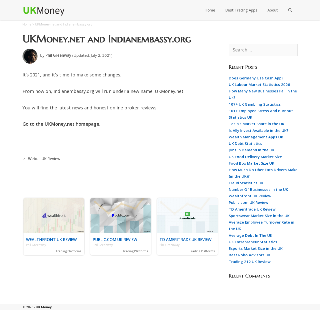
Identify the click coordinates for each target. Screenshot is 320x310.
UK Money (44, 307)
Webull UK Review (44, 158)
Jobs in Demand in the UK (251, 149)
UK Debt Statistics (245, 143)
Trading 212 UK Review (249, 261)
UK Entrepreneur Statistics (253, 241)
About (273, 9)
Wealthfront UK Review (51, 239)
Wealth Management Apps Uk (256, 136)
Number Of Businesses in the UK (258, 189)
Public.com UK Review (115, 239)
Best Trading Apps (241, 9)
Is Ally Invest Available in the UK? (258, 130)
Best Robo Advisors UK (249, 254)
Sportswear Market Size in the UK (259, 215)
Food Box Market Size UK (251, 163)
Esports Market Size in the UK (255, 248)
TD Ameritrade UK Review (186, 239)
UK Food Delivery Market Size (255, 156)
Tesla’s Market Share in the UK (256, 123)
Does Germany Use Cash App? (256, 77)
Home (209, 9)
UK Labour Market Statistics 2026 (259, 84)
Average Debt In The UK (250, 235)
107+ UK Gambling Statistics (255, 104)
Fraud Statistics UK (246, 182)
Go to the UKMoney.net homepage (60, 124)
